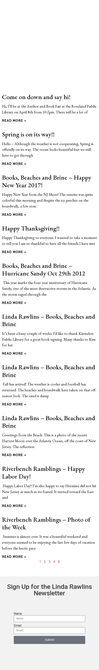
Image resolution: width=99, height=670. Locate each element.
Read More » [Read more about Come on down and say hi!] (14, 106)
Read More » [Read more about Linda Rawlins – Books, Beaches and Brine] (14, 339)
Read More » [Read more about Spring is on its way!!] (14, 149)
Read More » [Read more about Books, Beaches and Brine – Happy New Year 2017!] (14, 200)
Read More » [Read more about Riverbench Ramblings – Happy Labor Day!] (14, 491)
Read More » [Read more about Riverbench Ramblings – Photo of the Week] (14, 542)
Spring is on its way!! (28, 119)
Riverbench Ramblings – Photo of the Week (46, 509)
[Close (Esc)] (26, 663)
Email (17, 611)
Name (18, 599)
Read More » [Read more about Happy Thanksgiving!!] (14, 237)
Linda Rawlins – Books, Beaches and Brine (48, 306)
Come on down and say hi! (36, 82)
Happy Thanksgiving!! (31, 213)
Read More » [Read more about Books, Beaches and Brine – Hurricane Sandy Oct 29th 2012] (14, 288)
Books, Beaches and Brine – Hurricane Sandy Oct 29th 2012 (43, 255)
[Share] (18, 663)
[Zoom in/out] (3, 663)
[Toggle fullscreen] (11, 663)
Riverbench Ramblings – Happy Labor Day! (43, 458)
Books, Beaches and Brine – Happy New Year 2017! (46, 167)
